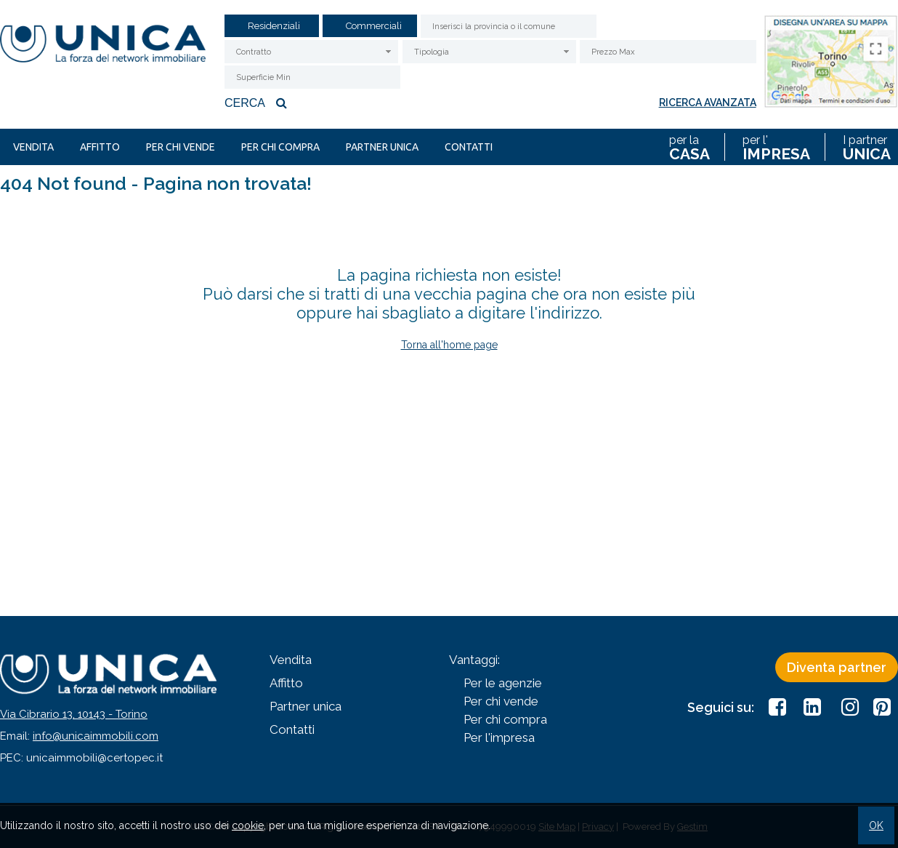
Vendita (33, 147)
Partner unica (382, 147)
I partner (867, 147)
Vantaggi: (474, 659)
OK (876, 825)
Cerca (257, 102)
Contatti (469, 147)
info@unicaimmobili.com (95, 736)
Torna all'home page (449, 345)
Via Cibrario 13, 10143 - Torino (73, 714)
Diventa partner (836, 667)
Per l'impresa (499, 737)
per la (689, 147)
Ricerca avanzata (707, 102)
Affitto (100, 147)
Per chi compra (280, 147)
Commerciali (374, 26)
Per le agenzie (503, 683)
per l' (776, 147)
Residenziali (274, 26)
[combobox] (311, 51)
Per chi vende (180, 147)
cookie (248, 825)
